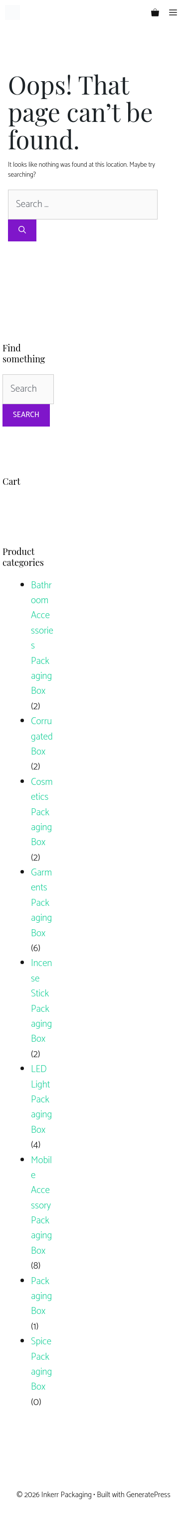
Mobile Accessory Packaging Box (41, 1206)
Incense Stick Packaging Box (41, 1001)
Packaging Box (41, 1296)
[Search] (22, 230)
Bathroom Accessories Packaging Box (42, 638)
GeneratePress (148, 1495)
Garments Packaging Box (41, 903)
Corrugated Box (42, 737)
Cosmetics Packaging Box (42, 812)
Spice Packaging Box (41, 1364)
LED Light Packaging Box (41, 1100)
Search (26, 415)
